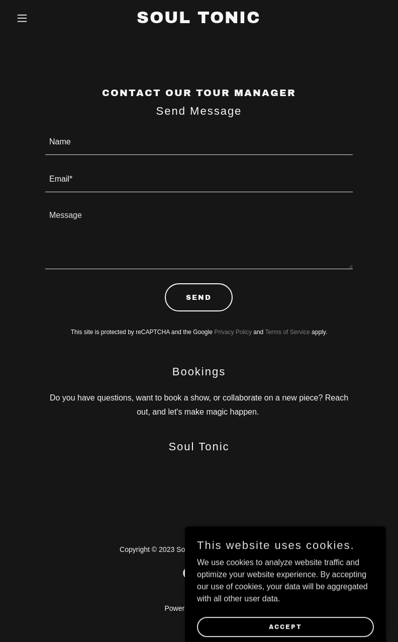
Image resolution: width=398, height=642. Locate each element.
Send (199, 297)
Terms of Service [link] (287, 332)
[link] (199, 20)
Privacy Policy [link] (233, 332)
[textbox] (199, 142)
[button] (40, 18)
